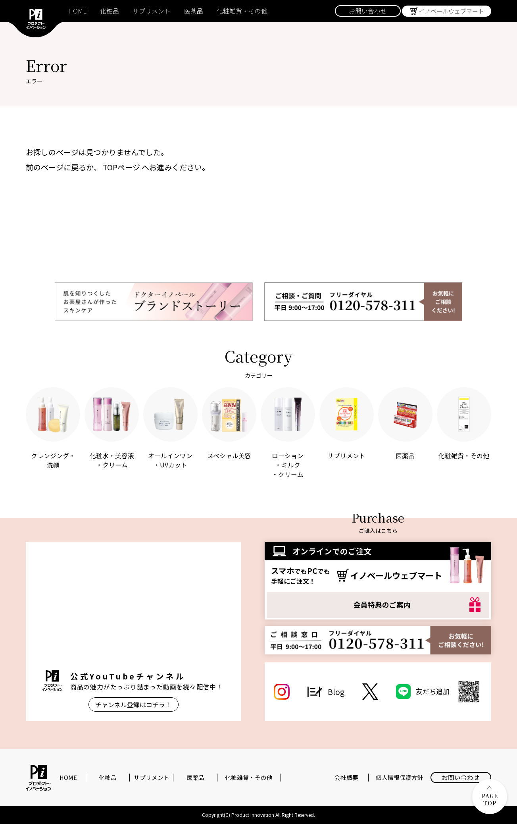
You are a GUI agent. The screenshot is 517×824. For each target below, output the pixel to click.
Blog (336, 692)
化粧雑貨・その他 (242, 10)
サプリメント (152, 10)
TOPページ (121, 167)
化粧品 (109, 10)
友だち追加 (449, 691)
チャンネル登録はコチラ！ (133, 704)
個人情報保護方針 (399, 778)
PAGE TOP (490, 796)
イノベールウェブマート (451, 11)
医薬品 (193, 10)
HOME (77, 10)
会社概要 (346, 778)
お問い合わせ (368, 10)
